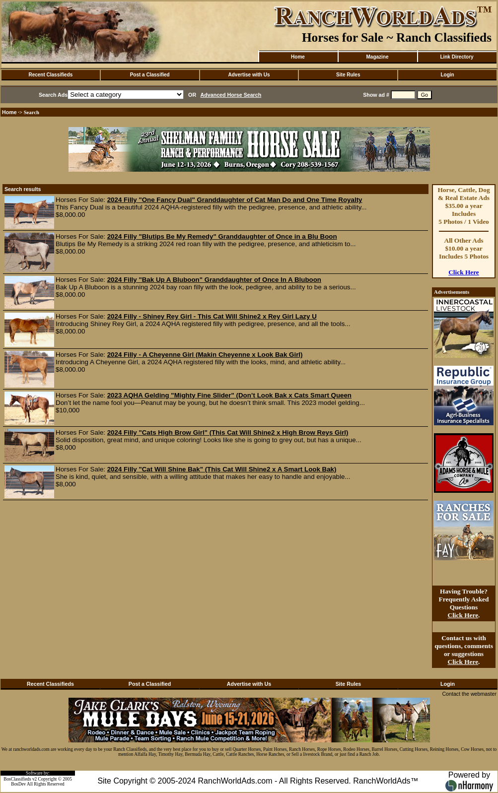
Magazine (377, 57)
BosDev (18, 784)
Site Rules (348, 74)
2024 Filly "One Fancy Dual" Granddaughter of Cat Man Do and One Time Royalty (234, 199)
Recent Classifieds (50, 74)
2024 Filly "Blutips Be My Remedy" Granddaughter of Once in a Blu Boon (222, 236)
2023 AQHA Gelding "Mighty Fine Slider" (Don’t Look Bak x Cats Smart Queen (229, 395)
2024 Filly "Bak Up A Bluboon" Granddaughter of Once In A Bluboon (214, 279)
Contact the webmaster (469, 694)
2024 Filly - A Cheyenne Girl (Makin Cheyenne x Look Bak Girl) (205, 354)
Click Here (463, 272)
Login (447, 74)
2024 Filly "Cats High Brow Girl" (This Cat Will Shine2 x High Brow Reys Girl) (228, 432)
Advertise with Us (249, 74)
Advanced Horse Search (231, 95)
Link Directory (456, 57)
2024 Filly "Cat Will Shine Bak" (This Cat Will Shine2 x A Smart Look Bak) (222, 469)
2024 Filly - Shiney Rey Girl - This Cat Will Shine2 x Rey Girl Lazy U (212, 316)
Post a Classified (150, 74)
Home (298, 57)
